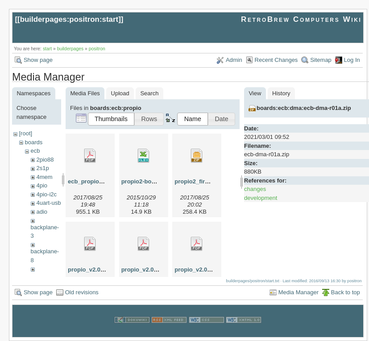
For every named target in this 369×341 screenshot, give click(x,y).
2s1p (42, 168)
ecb (35, 150)
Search (149, 93)
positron (97, 48)
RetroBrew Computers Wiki (301, 19)
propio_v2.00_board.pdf (100, 269)
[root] (25, 133)
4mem (44, 177)
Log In (352, 60)
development (260, 198)
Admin (234, 60)
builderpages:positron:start (69, 19)
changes (255, 189)
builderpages (70, 48)
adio (41, 211)
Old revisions (82, 292)
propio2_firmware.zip (203, 181)
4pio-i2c (46, 194)
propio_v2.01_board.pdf (207, 269)
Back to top (345, 292)
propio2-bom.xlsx (145, 181)
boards (33, 142)
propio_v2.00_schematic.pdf (160, 269)
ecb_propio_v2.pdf (94, 181)
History (281, 93)
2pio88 (45, 159)
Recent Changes (276, 60)
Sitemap (321, 60)
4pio (41, 185)
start (47, 48)
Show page (38, 60)
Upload (120, 93)
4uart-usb (48, 202)
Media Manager (298, 292)
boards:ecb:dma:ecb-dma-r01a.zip (304, 108)
